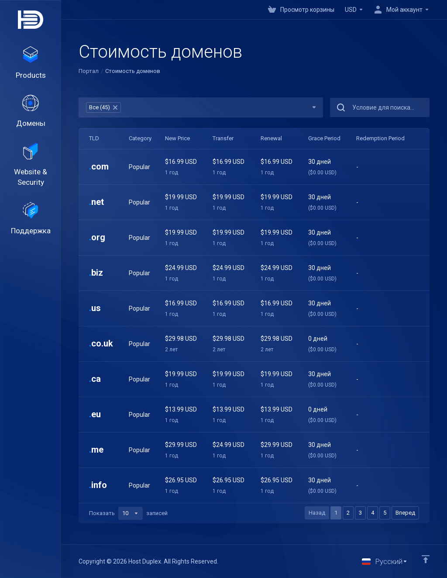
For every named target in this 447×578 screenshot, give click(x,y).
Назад (317, 512)
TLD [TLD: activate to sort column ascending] (94, 138)
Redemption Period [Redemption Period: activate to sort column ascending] (380, 138)
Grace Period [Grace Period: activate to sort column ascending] (324, 138)
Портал (89, 71)
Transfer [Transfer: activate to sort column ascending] (223, 138)
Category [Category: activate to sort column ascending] (140, 138)
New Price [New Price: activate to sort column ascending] (177, 138)
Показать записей (128, 513)
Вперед (405, 512)
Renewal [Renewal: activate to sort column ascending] (271, 138)
